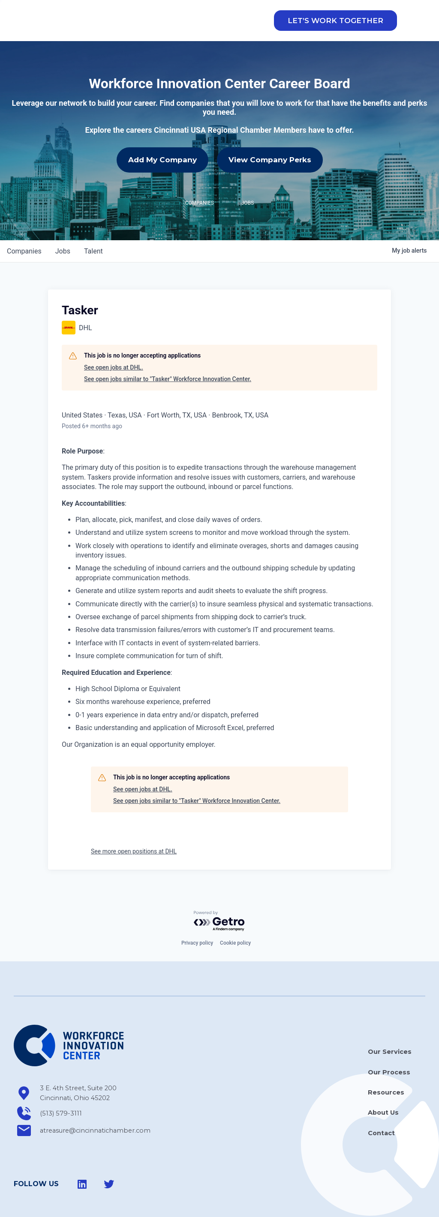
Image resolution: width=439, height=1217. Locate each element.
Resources (386, 1066)
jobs (62, 225)
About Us (383, 1086)
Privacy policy (197, 916)
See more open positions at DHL (134, 824)
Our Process (389, 1045)
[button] (335, 26)
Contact (381, 1106)
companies (24, 225)
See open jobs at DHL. (113, 340)
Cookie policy (235, 916)
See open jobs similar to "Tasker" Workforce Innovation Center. (167, 352)
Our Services (390, 1025)
